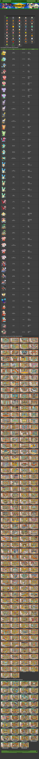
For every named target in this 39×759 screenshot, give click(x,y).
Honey (13, 27)
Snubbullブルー (13, 77)
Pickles (13, 36)
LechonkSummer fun (13, 332)
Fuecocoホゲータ (13, 307)
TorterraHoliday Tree (13, 232)
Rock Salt (7, 39)
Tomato (13, 42)
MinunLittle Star (13, 176)
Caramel (7, 21)
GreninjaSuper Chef (13, 276)
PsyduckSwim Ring (13, 52)
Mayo (19, 30)
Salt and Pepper (13, 39)
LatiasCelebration (13, 207)
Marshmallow (13, 30)
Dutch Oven (25, 24)
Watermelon (13, 45)
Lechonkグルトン (13, 325)
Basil (7, 18)
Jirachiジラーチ (13, 214)
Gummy (7, 27)
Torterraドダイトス (13, 226)
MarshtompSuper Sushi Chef (13, 158)
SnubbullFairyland (13, 83)
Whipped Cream (19, 45)
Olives (32, 33)
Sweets (23, 164)
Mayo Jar (26, 30)
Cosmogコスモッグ (13, 301)
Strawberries (25, 39)
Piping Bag (19, 36)
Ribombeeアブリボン (13, 294)
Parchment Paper (7, 36)
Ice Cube (19, 27)
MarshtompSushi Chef (13, 152)
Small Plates (23, 52)
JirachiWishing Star (13, 220)
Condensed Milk (20, 24)
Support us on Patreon (19, 752)
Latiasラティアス (13, 201)
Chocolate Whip (32, 21)
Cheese (13, 21)
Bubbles (13, 18)
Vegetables (25, 42)
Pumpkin (32, 36)
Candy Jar (26, 18)
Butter (19, 18)
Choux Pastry (7, 24)
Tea (7, 42)
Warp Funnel (7, 45)
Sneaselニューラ (13, 102)
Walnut (32, 42)
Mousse (13, 33)
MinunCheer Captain (13, 170)
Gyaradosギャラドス (13, 65)
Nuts (19, 33)
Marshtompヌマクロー (13, 145)
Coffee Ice (13, 24)
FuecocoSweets (14, 319)
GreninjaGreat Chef (13, 270)
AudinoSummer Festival (14, 245)
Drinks (23, 71)
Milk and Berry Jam (7, 33)
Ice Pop (26, 27)
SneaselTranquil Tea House (13, 108)
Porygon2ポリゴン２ (13, 139)
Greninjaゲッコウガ (13, 263)
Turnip (19, 42)
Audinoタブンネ (13, 239)
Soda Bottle (19, 39)
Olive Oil (26, 33)
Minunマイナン (13, 164)
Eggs (32, 24)
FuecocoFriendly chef (13, 313)
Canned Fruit (32, 18)
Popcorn (26, 36)
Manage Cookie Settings (27, 750)
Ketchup (7, 30)
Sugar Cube (32, 39)
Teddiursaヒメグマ (13, 127)
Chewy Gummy (19, 21)
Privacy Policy (22, 750)
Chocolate (26, 21)
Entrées (23, 102)
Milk (32, 30)
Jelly (32, 27)
